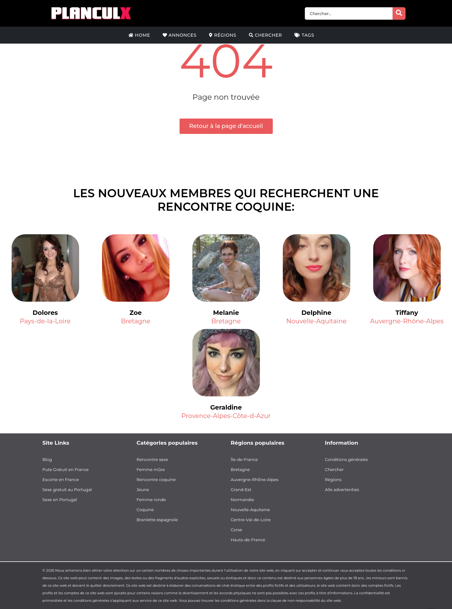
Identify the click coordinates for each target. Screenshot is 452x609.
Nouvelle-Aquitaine (316, 321)
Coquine (145, 509)
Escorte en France (60, 479)
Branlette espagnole (157, 519)
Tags (304, 35)
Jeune (143, 489)
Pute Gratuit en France (65, 469)
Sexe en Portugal (59, 499)
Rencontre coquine (156, 479)
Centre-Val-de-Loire (251, 519)
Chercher (265, 35)
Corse (236, 529)
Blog (47, 459)
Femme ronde (151, 499)
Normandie (242, 499)
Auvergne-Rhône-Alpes (407, 321)
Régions (222, 35)
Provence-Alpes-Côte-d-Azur (226, 416)
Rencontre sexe (152, 459)
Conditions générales (346, 459)
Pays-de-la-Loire (45, 321)
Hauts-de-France (248, 539)
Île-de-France (244, 459)
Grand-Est (241, 489)
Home (139, 35)
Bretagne (135, 321)
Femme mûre (151, 469)
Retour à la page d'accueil (226, 126)
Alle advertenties (342, 489)
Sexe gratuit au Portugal (67, 489)
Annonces (179, 35)
